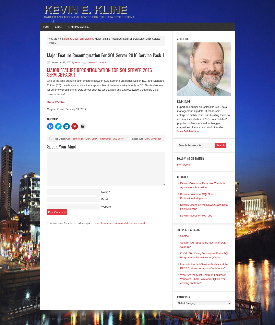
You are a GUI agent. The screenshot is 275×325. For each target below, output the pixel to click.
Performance (105, 139)
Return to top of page (56, 318)
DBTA (95, 139)
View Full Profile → (188, 131)
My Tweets (183, 164)
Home (46, 26)
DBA (88, 139)
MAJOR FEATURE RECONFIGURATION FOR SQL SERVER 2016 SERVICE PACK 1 (99, 72)
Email (104, 199)
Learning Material (79, 26)
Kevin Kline (183, 101)
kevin (77, 62)
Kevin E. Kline (85, 9)
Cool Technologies (75, 139)
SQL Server (118, 139)
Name (104, 192)
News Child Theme (166, 318)
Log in (229, 318)
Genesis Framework (194, 318)
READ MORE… (56, 101)
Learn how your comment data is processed (119, 223)
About (58, 26)
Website (106, 206)
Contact (184, 235)
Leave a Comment (96, 62)
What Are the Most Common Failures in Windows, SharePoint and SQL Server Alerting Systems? (203, 279)
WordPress (216, 318)
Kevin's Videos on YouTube (196, 215)
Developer (156, 139)
